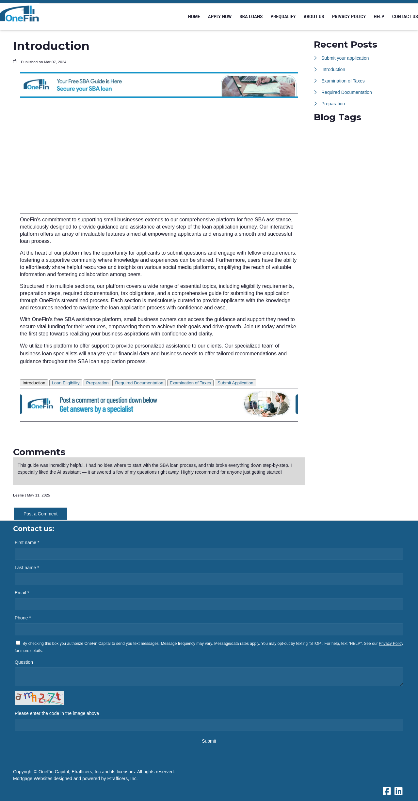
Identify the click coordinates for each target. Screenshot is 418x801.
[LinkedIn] (398, 791)
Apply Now (220, 17)
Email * (22, 592)
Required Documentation (139, 382)
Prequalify (283, 17)
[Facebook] (387, 791)
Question (24, 662)
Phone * (23, 617)
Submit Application (235, 382)
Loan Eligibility (66, 382)
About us (314, 17)
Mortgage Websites (33, 778)
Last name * (27, 567)
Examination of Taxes (190, 382)
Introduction (34, 382)
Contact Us (405, 17)
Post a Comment (40, 513)
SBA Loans (251, 17)
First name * (27, 542)
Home (194, 17)
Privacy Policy (349, 17)
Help (379, 17)
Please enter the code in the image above (57, 713)
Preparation (97, 382)
